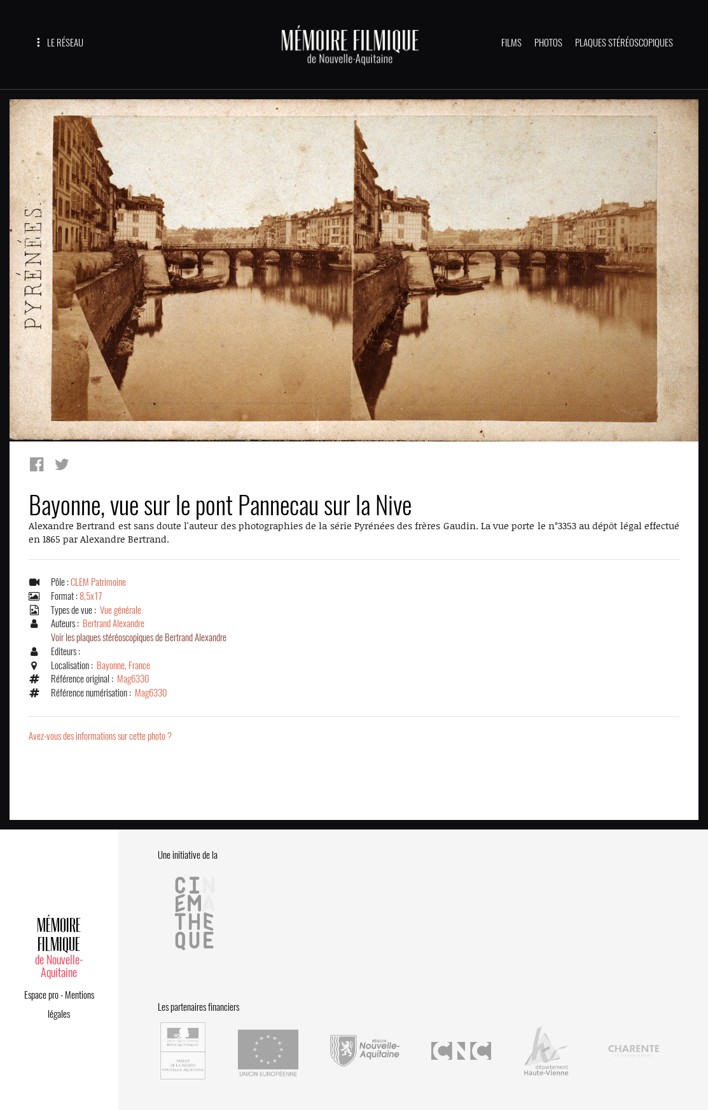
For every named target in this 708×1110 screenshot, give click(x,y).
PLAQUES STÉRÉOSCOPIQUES (624, 42)
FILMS (511, 42)
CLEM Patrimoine (98, 582)
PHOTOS (548, 42)
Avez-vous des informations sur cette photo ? (100, 736)
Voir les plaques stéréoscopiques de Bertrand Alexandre (138, 637)
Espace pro (41, 995)
